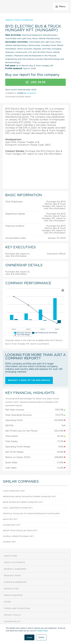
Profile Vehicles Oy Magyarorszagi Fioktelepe (31, 514)
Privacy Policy (12, 615)
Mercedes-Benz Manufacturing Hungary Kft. (30, 497)
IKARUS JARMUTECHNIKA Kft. (18, 536)
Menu (60, 6)
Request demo (12, 576)
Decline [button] (41, 637)
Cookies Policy (41, 631)
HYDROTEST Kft (11, 525)
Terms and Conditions (17, 608)
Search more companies (19, 20)
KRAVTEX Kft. (10, 519)
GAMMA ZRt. (9, 542)
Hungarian (31, 93)
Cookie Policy (12, 622)
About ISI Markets (14, 562)
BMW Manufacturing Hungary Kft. (23, 502)
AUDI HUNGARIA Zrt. (14, 491)
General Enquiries (15, 569)
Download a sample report (18, 97)
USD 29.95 (36, 82)
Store (7, 602)
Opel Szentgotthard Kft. (18, 508)
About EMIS (10, 556)
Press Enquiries (13, 595)
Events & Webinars (15, 582)
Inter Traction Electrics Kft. (20, 531)
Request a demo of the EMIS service (29, 380)
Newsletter (11, 589)
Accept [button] (29, 637)
